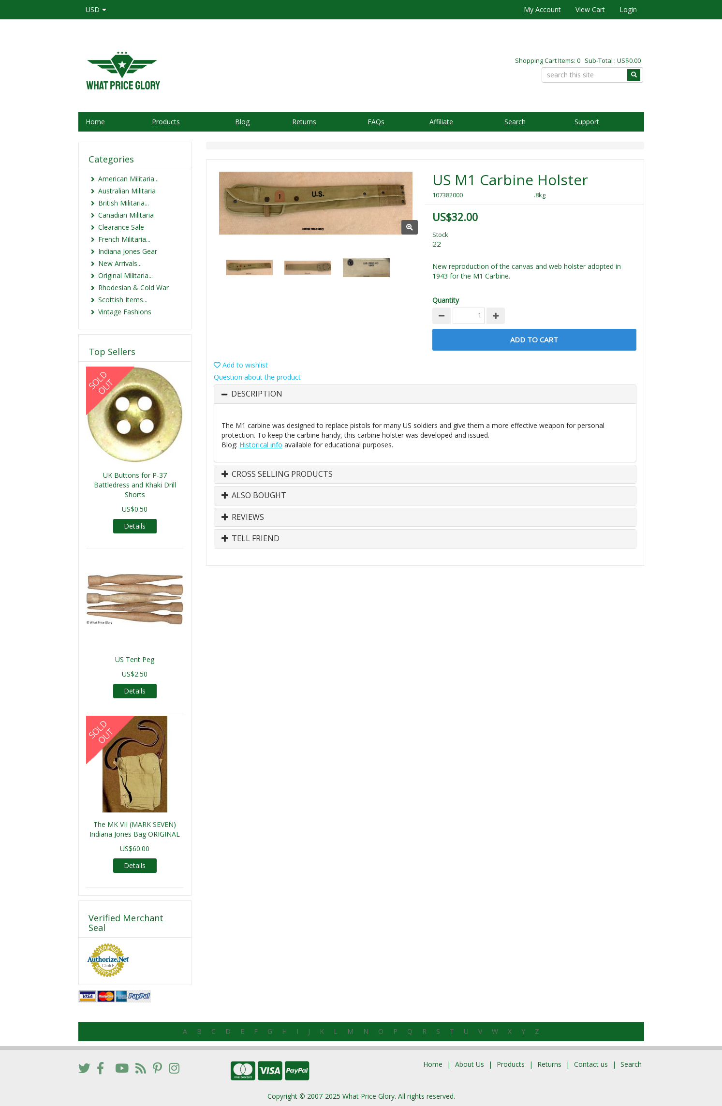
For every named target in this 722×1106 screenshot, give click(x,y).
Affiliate (441, 121)
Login (628, 9)
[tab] (425, 394)
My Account (542, 9)
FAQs (376, 121)
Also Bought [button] (253, 495)
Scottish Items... (122, 299)
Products (166, 121)
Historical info (260, 444)
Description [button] (256, 394)
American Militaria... (128, 178)
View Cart (590, 9)
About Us (469, 1064)
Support (587, 121)
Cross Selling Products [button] (277, 474)
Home (95, 121)
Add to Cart (534, 339)
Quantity (445, 300)
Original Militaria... (125, 275)
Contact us (591, 1064)
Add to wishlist (241, 364)
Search (515, 121)
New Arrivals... (120, 263)
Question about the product (257, 377)
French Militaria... (124, 239)
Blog (242, 121)
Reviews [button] (242, 517)
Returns (304, 121)
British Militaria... (123, 202)
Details (135, 526)
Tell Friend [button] (250, 538)
